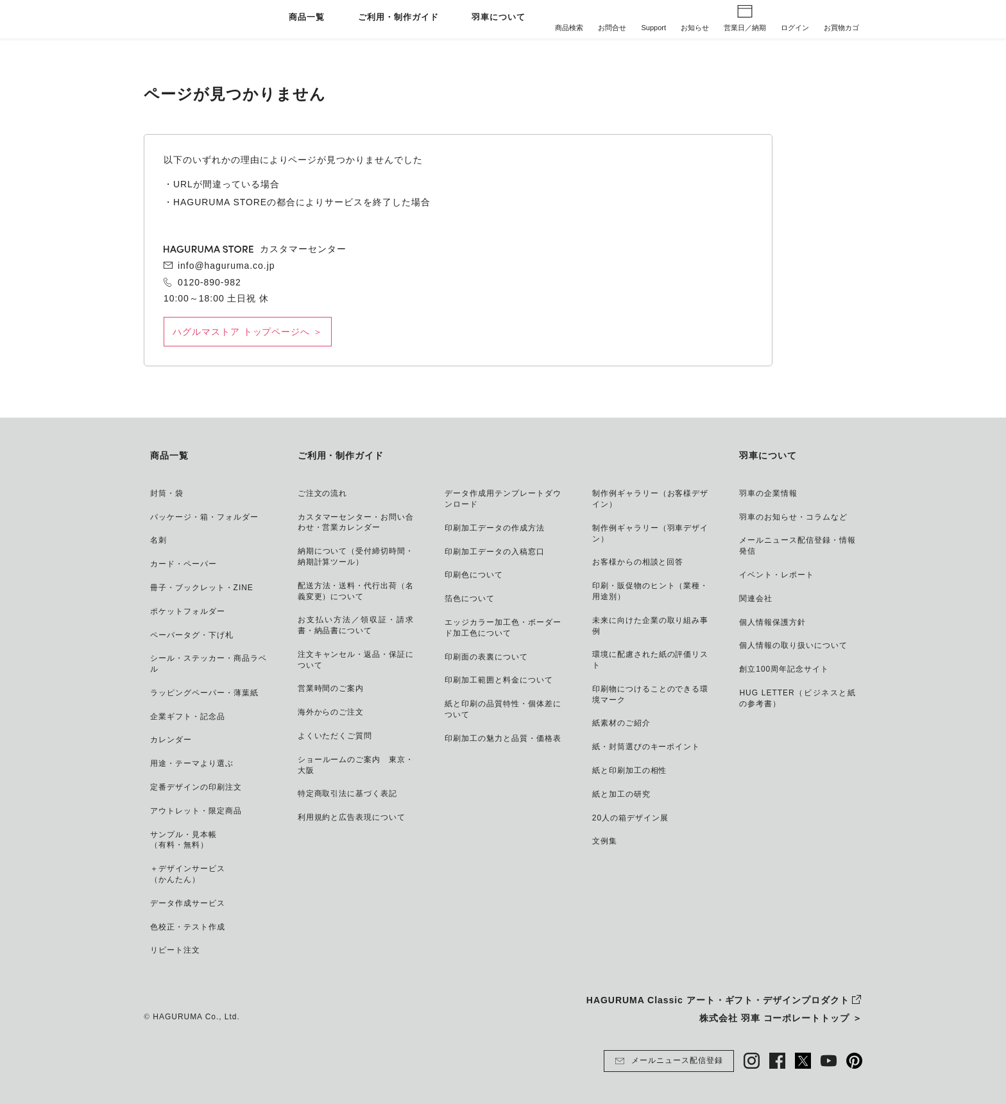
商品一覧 (307, 17)
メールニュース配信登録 (669, 1061)
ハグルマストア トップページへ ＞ (248, 332)
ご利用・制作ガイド (398, 17)
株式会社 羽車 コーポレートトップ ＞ (780, 1018)
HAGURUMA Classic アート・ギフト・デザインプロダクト (717, 1000)
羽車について (498, 17)
